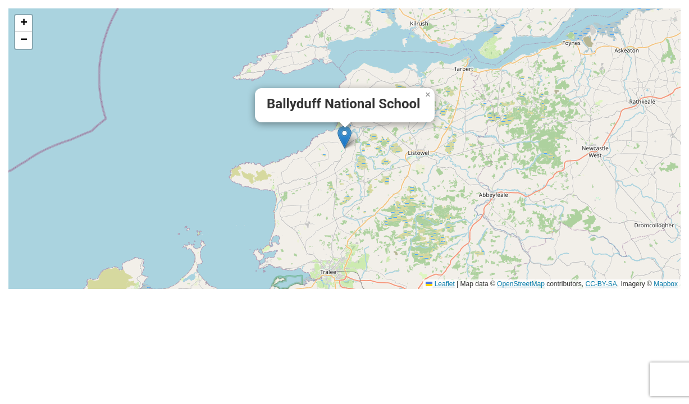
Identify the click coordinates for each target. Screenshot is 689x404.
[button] (344, 137)
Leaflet (440, 284)
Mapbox (666, 284)
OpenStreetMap (521, 284)
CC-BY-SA (601, 284)
